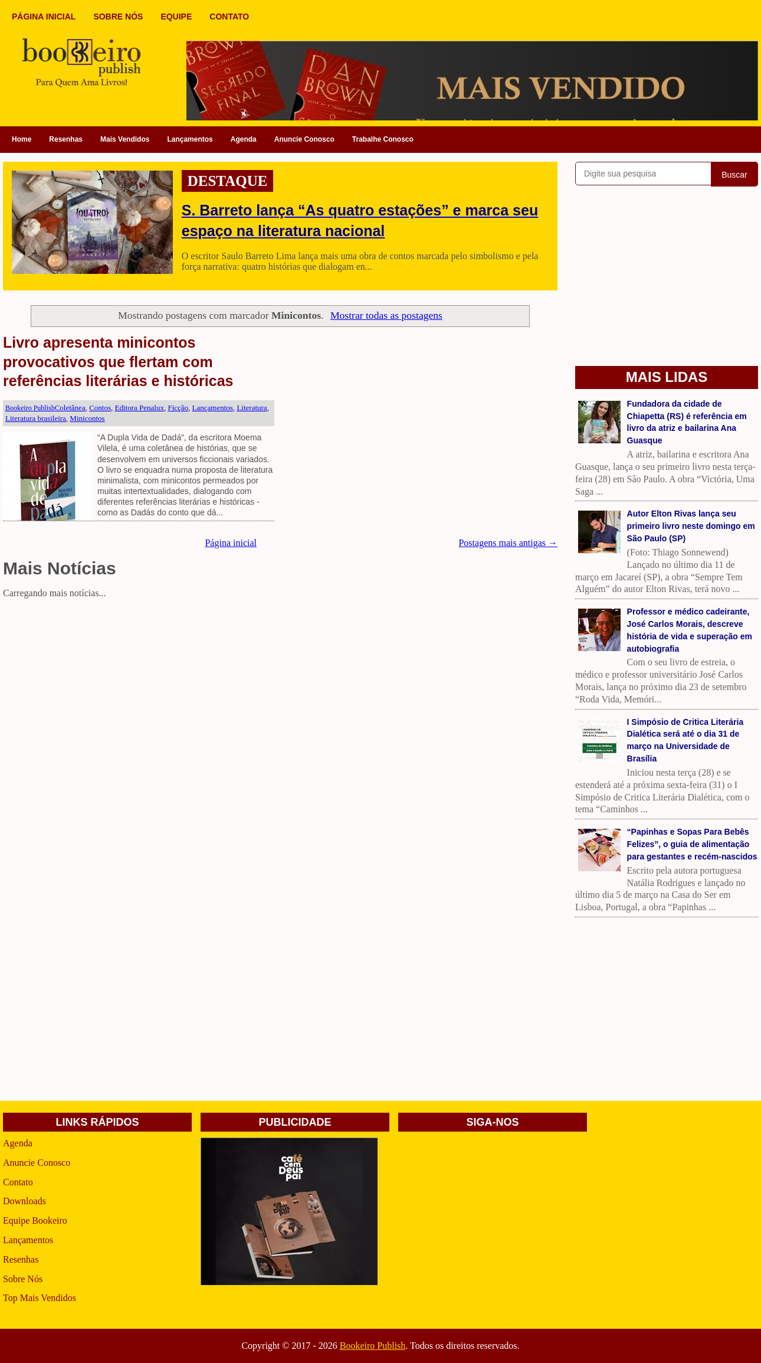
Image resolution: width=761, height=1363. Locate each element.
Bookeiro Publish (373, 1346)
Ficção (178, 407)
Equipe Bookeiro (35, 1220)
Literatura (252, 407)
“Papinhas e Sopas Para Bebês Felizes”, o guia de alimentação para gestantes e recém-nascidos (692, 844)
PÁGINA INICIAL (44, 16)
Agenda (244, 139)
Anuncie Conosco (304, 139)
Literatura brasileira (35, 418)
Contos (100, 407)
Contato (18, 1182)
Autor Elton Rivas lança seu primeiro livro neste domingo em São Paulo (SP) (691, 526)
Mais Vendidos (124, 139)
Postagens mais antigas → (507, 543)
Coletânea (70, 407)
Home (21, 139)
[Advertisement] (280, 685)
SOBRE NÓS (118, 16)
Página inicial (231, 543)
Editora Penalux (139, 407)
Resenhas (66, 139)
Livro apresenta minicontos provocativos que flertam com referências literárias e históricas (118, 361)
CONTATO (229, 16)
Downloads (24, 1201)
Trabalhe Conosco (383, 139)
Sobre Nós (22, 1279)
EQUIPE (176, 16)
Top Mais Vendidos (39, 1298)
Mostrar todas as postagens (386, 315)
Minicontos (87, 418)
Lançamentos (189, 139)
